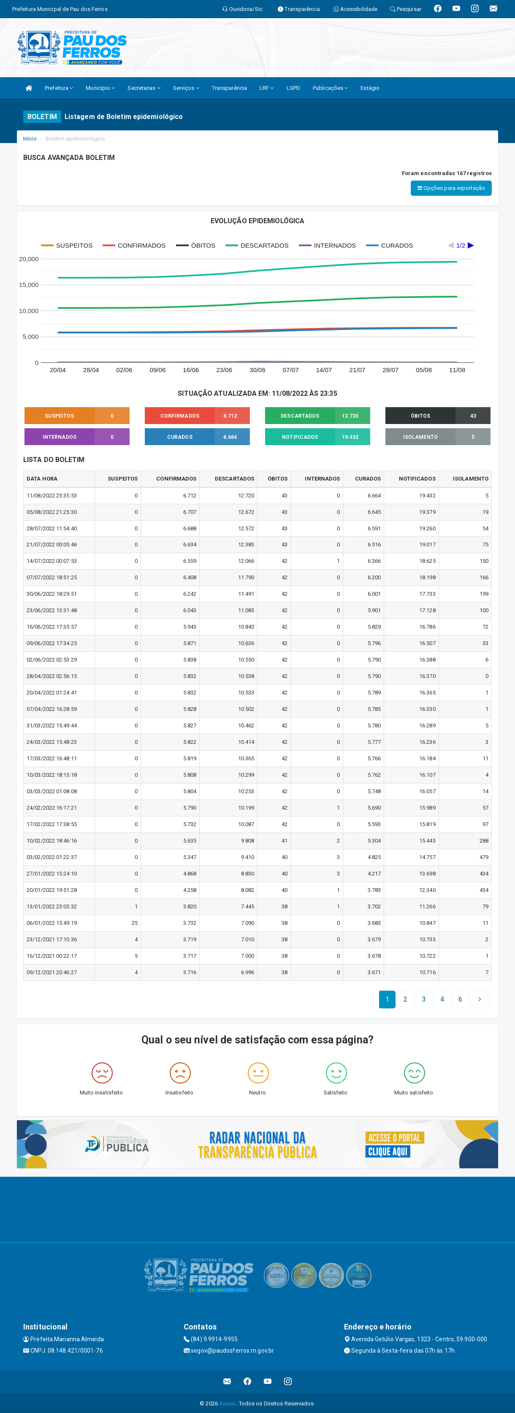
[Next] (460, 998)
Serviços (186, 88)
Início (30, 138)
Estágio (369, 88)
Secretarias (143, 88)
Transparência (229, 88)
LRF (267, 88)
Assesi (227, 1402)
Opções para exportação (451, 188)
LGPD (293, 88)
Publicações (330, 88)
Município (100, 88)
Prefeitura (59, 88)
